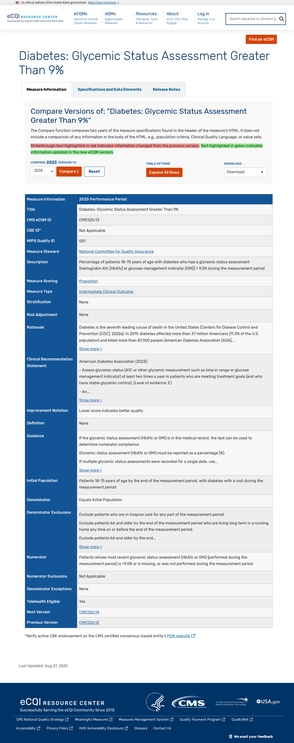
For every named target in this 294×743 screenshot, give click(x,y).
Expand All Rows (164, 172)
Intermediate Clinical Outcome (106, 291)
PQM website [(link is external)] (181, 636)
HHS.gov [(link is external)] (155, 701)
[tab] (46, 89)
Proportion (88, 281)
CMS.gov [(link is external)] (189, 702)
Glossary (141, 728)
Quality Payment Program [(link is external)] (203, 720)
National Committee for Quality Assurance (116, 251)
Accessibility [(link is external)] (28, 728)
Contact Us (162, 728)
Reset (94, 171)
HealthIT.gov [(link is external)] (232, 702)
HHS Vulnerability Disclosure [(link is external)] (104, 728)
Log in (203, 13)
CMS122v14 (89, 612)
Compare (69, 171)
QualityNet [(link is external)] (242, 720)
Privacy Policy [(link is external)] (60, 728)
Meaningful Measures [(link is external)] (94, 720)
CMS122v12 (89, 622)
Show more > (90, 349)
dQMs (110, 13)
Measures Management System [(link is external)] (146, 720)
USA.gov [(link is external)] (268, 702)
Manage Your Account (206, 21)
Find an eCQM (261, 39)
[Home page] (35, 17)
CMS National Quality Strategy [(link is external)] (42, 720)
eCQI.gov (67, 705)
